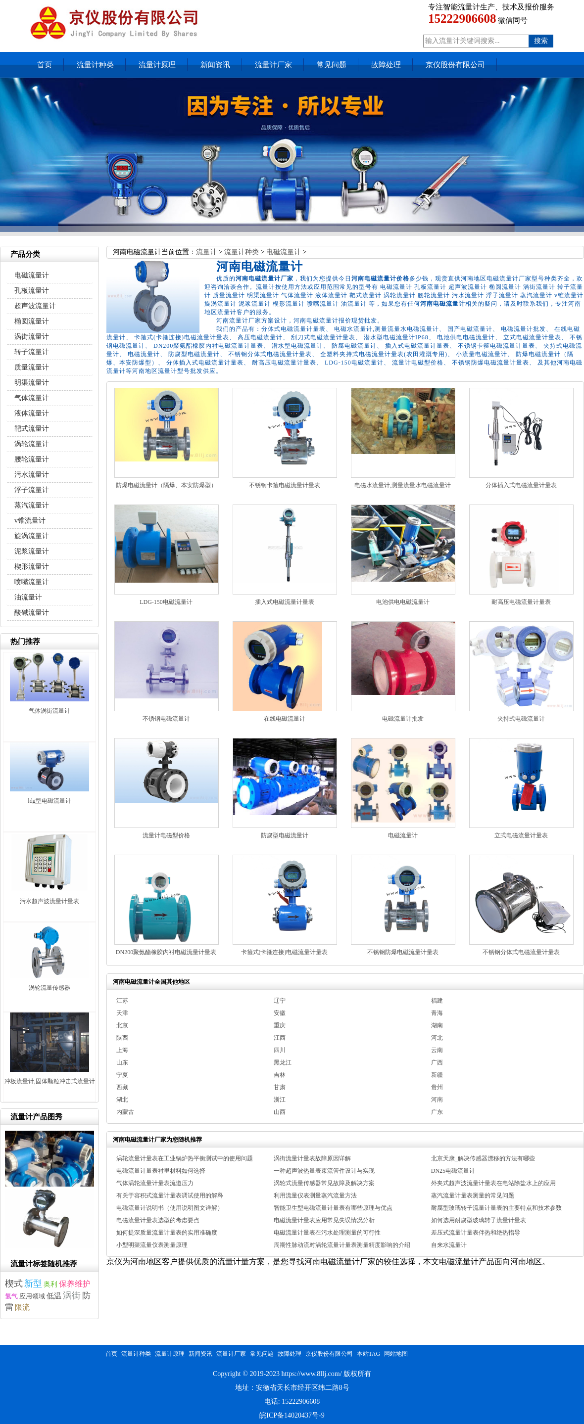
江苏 (122, 1000)
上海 (122, 1050)
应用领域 (32, 1296)
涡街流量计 (31, 336)
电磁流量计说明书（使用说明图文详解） (169, 1207)
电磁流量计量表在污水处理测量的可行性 (327, 1232)
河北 (437, 1037)
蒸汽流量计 (31, 505)
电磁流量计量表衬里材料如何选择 (160, 1170)
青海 (437, 1013)
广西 (437, 1062)
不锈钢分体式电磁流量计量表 (521, 952)
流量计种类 (95, 65)
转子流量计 (31, 352)
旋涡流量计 (31, 536)
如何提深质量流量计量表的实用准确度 (166, 1232)
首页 (44, 65)
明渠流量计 (31, 382)
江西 (280, 1037)
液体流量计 (31, 413)
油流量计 (28, 597)
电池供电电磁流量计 (403, 601)
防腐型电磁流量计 (284, 835)
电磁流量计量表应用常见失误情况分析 (324, 1220)
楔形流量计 (31, 566)
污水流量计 (31, 474)
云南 (437, 1050)
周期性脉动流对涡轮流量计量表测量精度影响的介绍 (342, 1244)
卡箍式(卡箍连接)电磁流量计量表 (284, 952)
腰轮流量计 (31, 459)
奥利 (50, 1284)
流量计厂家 (273, 65)
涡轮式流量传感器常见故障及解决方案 (324, 1183)
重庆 (280, 1025)
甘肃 (280, 1087)
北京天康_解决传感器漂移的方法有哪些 (483, 1158)
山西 (280, 1111)
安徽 (280, 1013)
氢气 (11, 1296)
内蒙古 (125, 1111)
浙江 (280, 1099)
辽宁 (280, 1000)
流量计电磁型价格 (166, 835)
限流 (22, 1307)
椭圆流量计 (31, 321)
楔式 (14, 1283)
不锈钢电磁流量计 (166, 718)
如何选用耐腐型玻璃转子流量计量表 (478, 1220)
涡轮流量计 (31, 444)
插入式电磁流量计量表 (284, 601)
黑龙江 (283, 1062)
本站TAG (369, 1353)
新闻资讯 (215, 65)
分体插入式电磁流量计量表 (521, 485)
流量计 (206, 252)
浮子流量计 (31, 490)
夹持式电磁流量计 (521, 718)
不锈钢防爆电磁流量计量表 (402, 952)
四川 (280, 1050)
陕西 (122, 1037)
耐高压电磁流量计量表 (521, 601)
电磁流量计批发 (403, 718)
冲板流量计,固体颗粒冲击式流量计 (49, 1081)
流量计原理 (157, 65)
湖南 (437, 1025)
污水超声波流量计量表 (49, 901)
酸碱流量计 (31, 612)
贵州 (437, 1087)
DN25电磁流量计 (453, 1170)
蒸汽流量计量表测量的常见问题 (472, 1195)
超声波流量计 (35, 306)
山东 (122, 1062)
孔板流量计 (31, 290)
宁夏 (122, 1074)
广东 (437, 1111)
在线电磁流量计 (284, 718)
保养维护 (75, 1284)
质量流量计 (31, 367)
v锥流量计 (30, 520)
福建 (437, 1000)
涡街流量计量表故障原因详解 (312, 1158)
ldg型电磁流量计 (49, 800)
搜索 (541, 41)
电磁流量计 (283, 252)
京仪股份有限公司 (455, 65)
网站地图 (396, 1353)
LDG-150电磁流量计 (166, 601)
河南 (437, 1099)
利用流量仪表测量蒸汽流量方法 (315, 1195)
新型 (33, 1283)
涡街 (72, 1295)
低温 (54, 1296)
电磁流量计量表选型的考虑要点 (157, 1220)
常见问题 (331, 65)
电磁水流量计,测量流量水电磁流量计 (402, 485)
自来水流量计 (449, 1244)
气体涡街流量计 (49, 710)
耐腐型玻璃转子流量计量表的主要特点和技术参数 (496, 1207)
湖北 (122, 1099)
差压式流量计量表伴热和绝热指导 (475, 1232)
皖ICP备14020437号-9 (291, 1415)
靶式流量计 (31, 428)
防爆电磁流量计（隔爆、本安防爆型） (166, 485)
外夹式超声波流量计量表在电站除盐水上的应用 (493, 1183)
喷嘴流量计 (31, 582)
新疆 (437, 1074)
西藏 (122, 1087)
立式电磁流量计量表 (521, 835)
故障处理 (386, 65)
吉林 (280, 1074)
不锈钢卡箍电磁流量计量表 (284, 485)
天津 (122, 1013)
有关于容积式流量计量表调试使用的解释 (169, 1195)
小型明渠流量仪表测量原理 (152, 1244)
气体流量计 (31, 398)
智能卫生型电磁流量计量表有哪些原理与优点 (333, 1207)
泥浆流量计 (31, 551)
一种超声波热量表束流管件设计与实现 (324, 1170)
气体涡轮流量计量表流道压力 (155, 1183)
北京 (122, 1025)
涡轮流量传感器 (49, 987)
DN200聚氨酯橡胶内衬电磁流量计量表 (166, 952)
